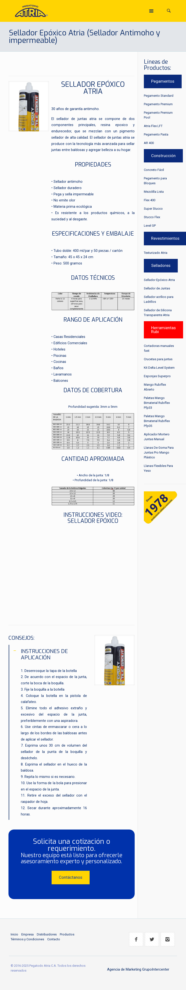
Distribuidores (47, 934)
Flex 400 (149, 200)
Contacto (53, 939)
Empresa (27, 934)
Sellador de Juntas (157, 288)
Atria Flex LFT (153, 126)
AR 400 (149, 143)
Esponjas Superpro (157, 376)
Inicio (14, 934)
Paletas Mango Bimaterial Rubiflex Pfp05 (157, 421)
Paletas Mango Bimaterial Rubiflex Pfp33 (157, 402)
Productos (67, 934)
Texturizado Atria (155, 253)
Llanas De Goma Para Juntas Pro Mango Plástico (159, 452)
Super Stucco (153, 208)
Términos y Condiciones (27, 939)
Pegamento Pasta (156, 134)
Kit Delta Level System (159, 367)
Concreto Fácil (154, 170)
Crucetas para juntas (158, 359)
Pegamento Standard (158, 95)
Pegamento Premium (158, 104)
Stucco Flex (152, 217)
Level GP (150, 225)
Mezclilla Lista (154, 191)
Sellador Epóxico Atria (159, 280)
